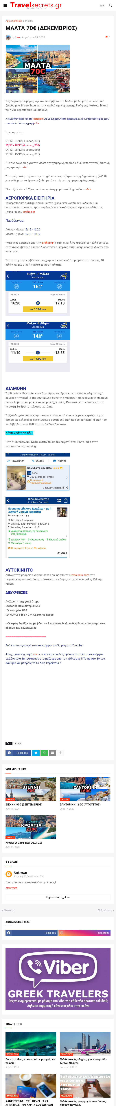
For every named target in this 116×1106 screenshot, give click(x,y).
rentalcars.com (80, 575)
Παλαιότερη (105, 910)
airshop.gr (29, 211)
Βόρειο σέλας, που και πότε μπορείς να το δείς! (30, 1061)
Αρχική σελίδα (13, 21)
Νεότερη (9, 910)
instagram (38, 118)
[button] (5, 6)
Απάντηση (11, 888)
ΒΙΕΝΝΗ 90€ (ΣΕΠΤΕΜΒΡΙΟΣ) (23, 804)
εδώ (36, 123)
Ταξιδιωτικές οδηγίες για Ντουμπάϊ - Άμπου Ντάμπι (83, 1061)
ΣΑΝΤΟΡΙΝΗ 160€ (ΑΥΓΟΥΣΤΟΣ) (80, 804)
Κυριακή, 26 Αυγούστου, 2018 (29, 876)
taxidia (29, 21)
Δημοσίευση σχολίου (58, 897)
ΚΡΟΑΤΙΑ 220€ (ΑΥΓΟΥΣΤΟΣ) (23, 842)
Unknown (20, 872)
